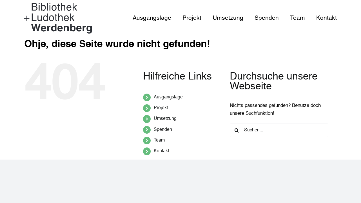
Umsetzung (165, 118)
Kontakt (161, 151)
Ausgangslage (168, 97)
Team (159, 140)
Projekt (161, 108)
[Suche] (237, 130)
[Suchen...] (279, 130)
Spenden (163, 129)
